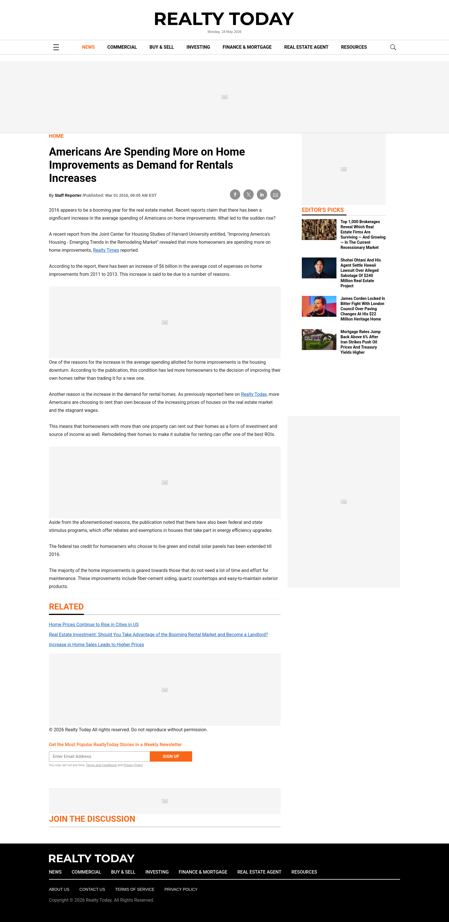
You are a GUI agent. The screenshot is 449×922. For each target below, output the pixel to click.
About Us (59, 889)
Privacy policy (180, 889)
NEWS (88, 47)
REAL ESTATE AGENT (306, 47)
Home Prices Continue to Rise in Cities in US (94, 624)
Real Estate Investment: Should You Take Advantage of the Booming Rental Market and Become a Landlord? (158, 634)
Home (56, 136)
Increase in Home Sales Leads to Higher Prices (96, 644)
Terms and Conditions (101, 765)
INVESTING (198, 47)
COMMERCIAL (122, 47)
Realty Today (254, 394)
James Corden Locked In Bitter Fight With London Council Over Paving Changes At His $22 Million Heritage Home (362, 308)
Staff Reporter (68, 195)
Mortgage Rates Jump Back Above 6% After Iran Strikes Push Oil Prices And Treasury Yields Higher (360, 342)
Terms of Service (134, 889)
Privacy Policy (133, 765)
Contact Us (92, 889)
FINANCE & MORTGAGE (247, 47)
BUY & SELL (161, 47)
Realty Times (106, 250)
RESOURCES (354, 47)
